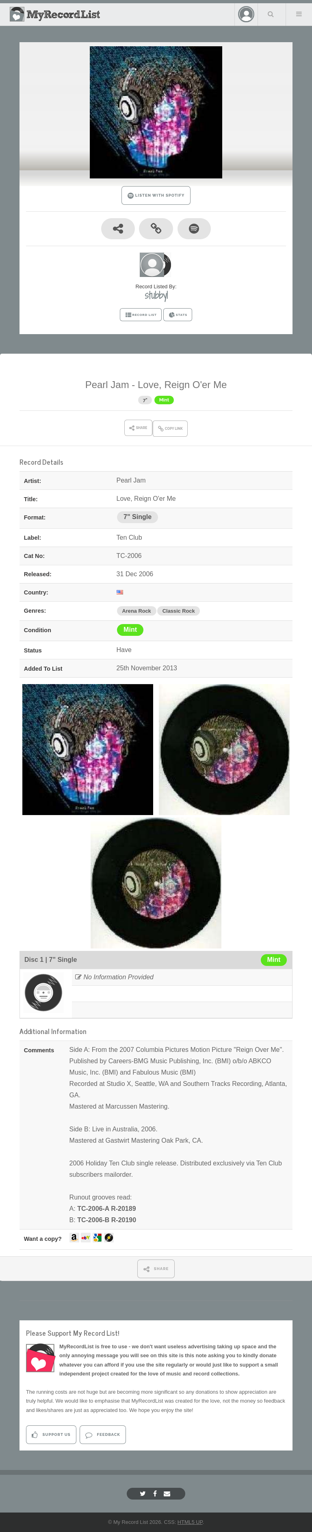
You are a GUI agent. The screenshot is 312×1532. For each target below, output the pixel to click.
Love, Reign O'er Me (182, 384)
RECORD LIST (141, 315)
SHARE (156, 1269)
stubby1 (156, 295)
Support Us (51, 1434)
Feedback (102, 1434)
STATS (177, 315)
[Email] (168, 1493)
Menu (299, 13)
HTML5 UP (190, 1522)
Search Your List (271, 13)
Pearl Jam (107, 384)
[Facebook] (156, 1493)
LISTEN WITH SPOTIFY (156, 195)
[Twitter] (144, 1493)
